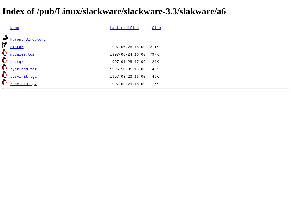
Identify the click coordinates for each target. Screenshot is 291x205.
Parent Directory (28, 39)
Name (14, 27)
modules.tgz (22, 54)
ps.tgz (17, 61)
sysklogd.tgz (23, 68)
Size (156, 27)
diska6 (17, 46)
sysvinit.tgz (23, 76)
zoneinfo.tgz (23, 83)
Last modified (124, 27)
